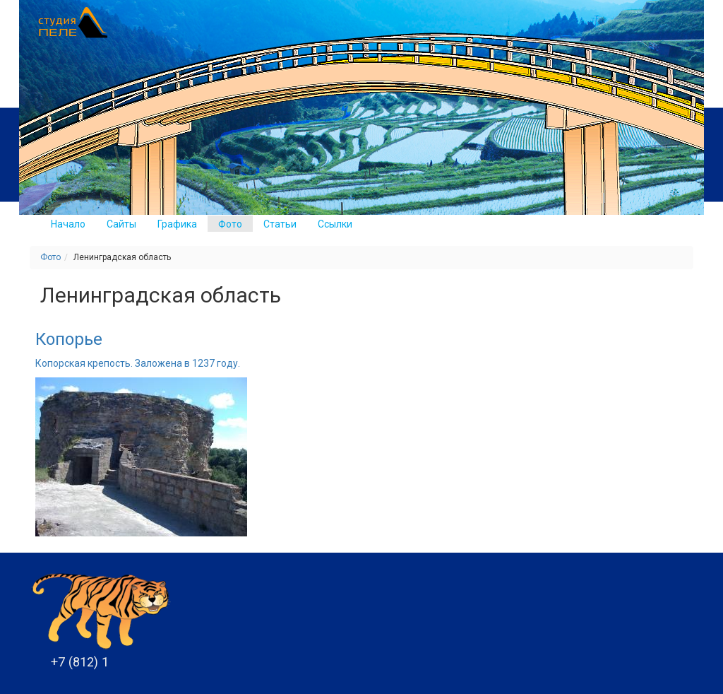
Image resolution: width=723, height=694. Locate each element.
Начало (68, 224)
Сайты (121, 224)
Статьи (280, 224)
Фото (230, 224)
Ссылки (335, 224)
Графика (177, 224)
